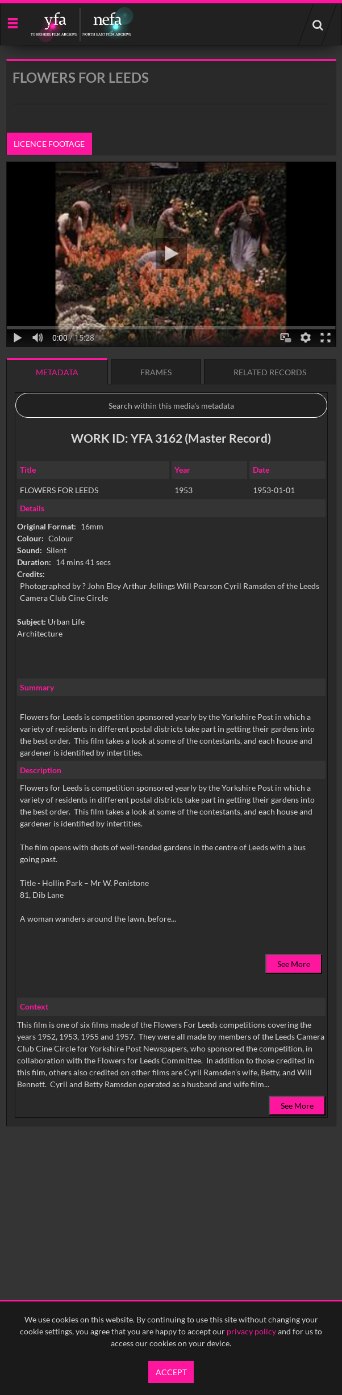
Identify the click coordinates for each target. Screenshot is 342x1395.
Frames (156, 372)
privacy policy (251, 1331)
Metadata (57, 372)
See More (293, 964)
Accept (171, 1372)
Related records (269, 372)
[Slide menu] (12, 22)
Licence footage (49, 144)
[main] (171, 621)
